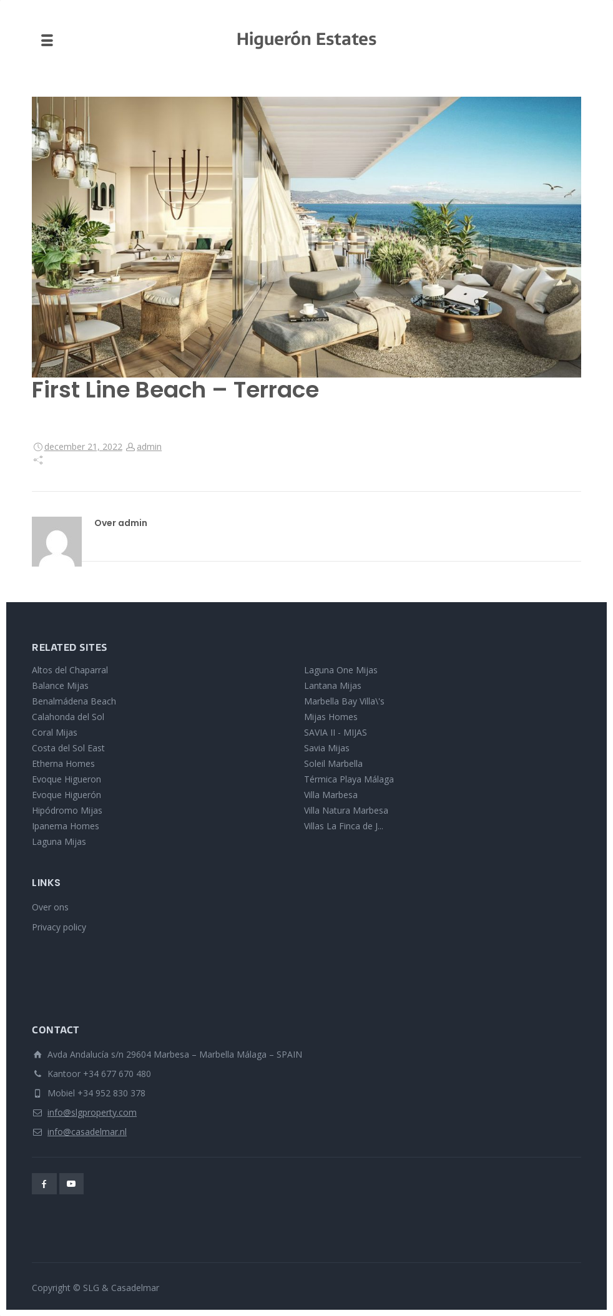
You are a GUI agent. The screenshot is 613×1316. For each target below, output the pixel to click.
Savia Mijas (327, 748)
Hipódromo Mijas (67, 810)
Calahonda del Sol (68, 717)
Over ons (50, 907)
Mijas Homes (331, 717)
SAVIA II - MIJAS (335, 732)
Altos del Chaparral (70, 670)
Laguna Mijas (59, 841)
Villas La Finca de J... (343, 826)
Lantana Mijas (332, 685)
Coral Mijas (54, 732)
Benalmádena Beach (74, 701)
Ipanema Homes (65, 826)
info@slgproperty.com (92, 1112)
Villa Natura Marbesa (346, 810)
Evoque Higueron (66, 779)
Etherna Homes (63, 763)
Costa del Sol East (68, 748)
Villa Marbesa (331, 795)
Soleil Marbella (333, 763)
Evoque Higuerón (66, 795)
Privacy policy (59, 927)
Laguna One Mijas (341, 670)
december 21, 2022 (83, 446)
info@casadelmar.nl (87, 1132)
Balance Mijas (60, 685)
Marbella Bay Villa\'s (344, 701)
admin (149, 446)
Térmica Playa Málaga (349, 779)
